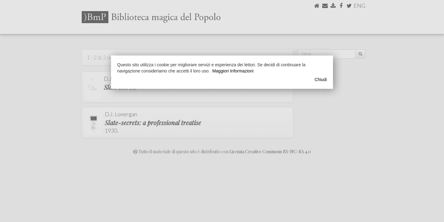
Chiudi (320, 79)
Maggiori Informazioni (232, 70)
